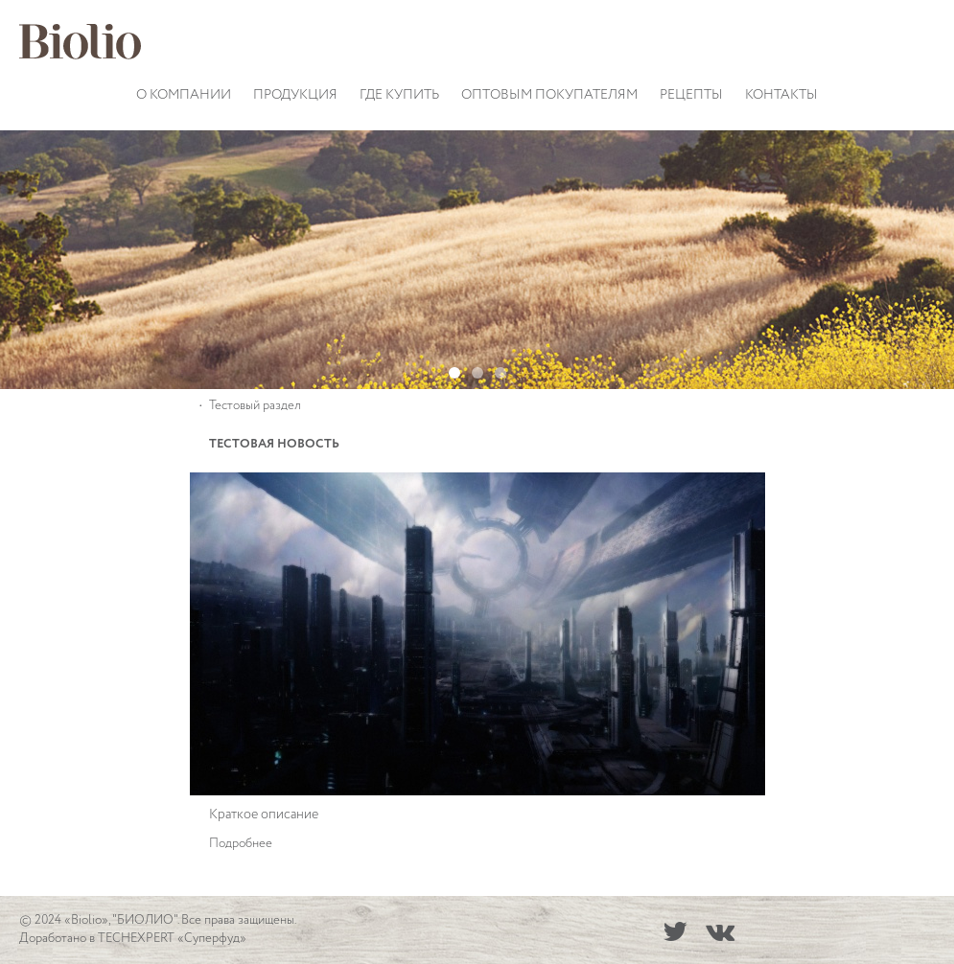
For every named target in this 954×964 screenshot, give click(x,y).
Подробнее (240, 844)
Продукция (295, 94)
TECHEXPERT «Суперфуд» (172, 939)
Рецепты (691, 94)
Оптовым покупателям (549, 94)
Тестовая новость (274, 444)
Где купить (399, 94)
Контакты (781, 94)
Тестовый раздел (255, 406)
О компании (183, 94)
